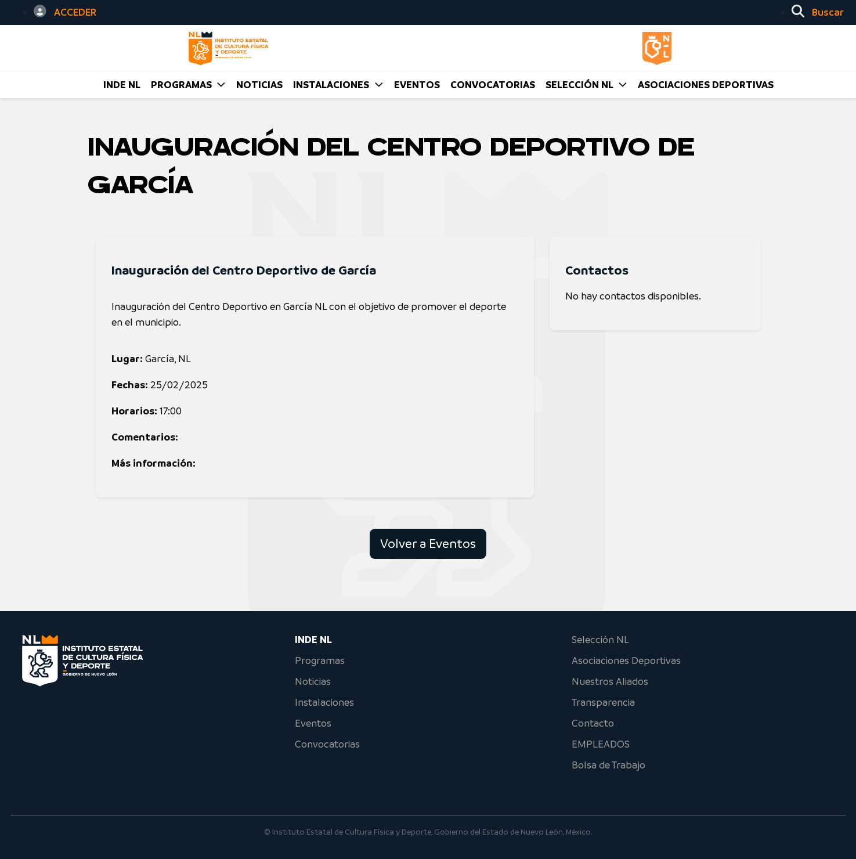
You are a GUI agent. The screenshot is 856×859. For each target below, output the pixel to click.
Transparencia (603, 702)
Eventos (313, 723)
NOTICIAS (259, 84)
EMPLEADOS (601, 744)
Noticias (313, 681)
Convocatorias (327, 744)
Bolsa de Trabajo (608, 765)
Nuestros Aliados (610, 681)
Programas (320, 660)
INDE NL (121, 84)
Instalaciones (324, 702)
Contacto (593, 723)
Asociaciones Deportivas (706, 84)
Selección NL (600, 639)
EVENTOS (417, 84)
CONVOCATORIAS (492, 84)
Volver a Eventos (428, 543)
